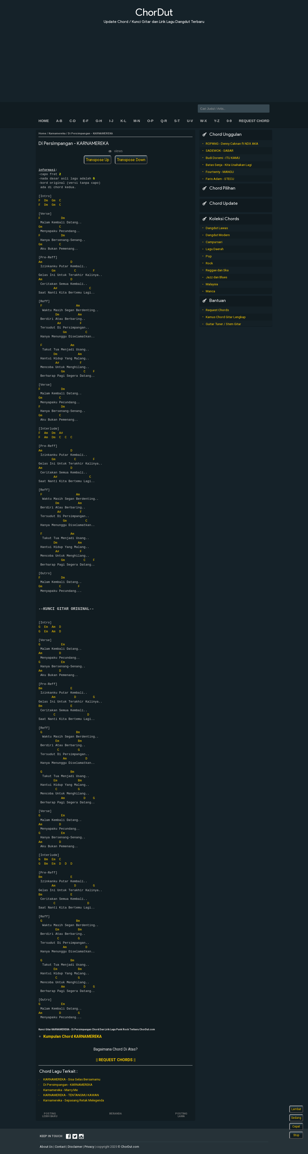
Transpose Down (131, 159)
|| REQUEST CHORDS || (115, 1060)
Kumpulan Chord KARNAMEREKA (72, 1036)
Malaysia (212, 284)
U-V (190, 121)
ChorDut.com (130, 1146)
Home (43, 121)
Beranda (115, 1113)
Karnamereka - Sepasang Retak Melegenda (73, 1100)
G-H (99, 121)
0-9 (229, 121)
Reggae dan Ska (217, 270)
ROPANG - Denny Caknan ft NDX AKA (232, 143)
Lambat (296, 1109)
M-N (137, 121)
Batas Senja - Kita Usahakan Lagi (229, 165)
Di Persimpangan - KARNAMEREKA (67, 1084)
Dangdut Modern (218, 235)
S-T (177, 121)
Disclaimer (75, 1146)
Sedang (296, 1118)
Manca (210, 291)
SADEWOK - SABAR (219, 150)
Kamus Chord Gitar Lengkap (226, 317)
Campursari (214, 242)
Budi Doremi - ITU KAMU (223, 158)
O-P (150, 121)
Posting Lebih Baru (50, 1115)
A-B (59, 121)
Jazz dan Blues (216, 277)
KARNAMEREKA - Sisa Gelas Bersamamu (71, 1079)
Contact (60, 1146)
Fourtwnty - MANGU (220, 172)
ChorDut (154, 12)
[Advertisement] (154, 60)
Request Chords (217, 310)
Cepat (296, 1126)
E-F (85, 121)
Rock (209, 263)
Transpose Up (97, 159)
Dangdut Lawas (217, 228)
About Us (46, 1146)
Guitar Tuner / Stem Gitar (223, 324)
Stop (296, 1135)
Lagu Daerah (215, 249)
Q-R (163, 121)
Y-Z (216, 121)
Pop (209, 256)
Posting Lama (181, 1115)
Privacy (89, 1146)
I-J (111, 121)
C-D (73, 121)
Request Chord (254, 121)
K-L (123, 121)
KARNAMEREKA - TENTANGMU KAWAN (71, 1095)
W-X (203, 121)
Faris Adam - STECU (220, 179)
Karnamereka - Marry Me (60, 1090)
